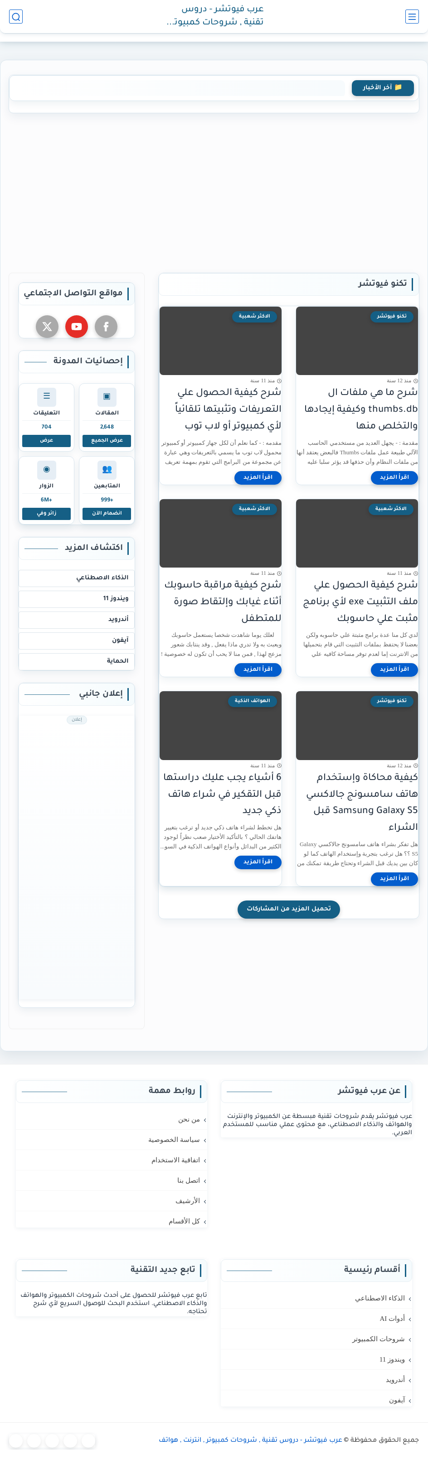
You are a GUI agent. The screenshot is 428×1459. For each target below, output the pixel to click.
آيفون (120, 640)
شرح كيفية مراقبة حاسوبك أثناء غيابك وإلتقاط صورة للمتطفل (223, 603)
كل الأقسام (184, 1221)
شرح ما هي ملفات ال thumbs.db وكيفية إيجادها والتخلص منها (361, 410)
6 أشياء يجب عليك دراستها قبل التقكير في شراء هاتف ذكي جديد (222, 795)
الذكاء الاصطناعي (102, 578)
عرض (46, 440)
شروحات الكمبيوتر (378, 1339)
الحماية (118, 661)
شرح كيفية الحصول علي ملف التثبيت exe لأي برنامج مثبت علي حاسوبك (360, 603)
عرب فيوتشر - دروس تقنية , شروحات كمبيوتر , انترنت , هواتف (215, 17)
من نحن (189, 1119)
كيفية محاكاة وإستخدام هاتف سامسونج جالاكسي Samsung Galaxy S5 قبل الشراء (362, 803)
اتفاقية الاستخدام (175, 1160)
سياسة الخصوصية (174, 1139)
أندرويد (118, 619)
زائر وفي (47, 513)
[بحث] (16, 17)
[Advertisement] (214, 191)
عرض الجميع (107, 440)
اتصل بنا (188, 1180)
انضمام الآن (107, 513)
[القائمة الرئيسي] (412, 17)
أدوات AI (392, 1318)
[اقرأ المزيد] (394, 478)
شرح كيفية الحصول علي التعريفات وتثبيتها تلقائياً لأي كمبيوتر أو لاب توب (228, 410)
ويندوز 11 (116, 599)
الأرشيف (187, 1200)
